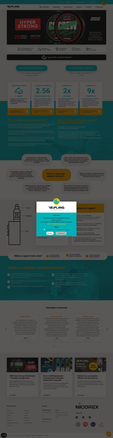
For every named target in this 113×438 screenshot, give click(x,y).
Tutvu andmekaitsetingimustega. (56, 224)
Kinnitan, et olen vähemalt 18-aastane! (58, 229)
